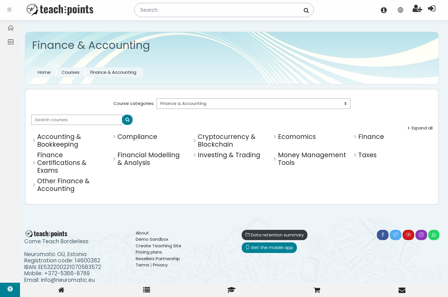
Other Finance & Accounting (63, 184)
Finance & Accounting (113, 72)
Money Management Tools (312, 158)
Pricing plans (149, 252)
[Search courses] (76, 120)
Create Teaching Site (158, 246)
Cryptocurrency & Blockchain (227, 140)
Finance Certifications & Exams (62, 162)
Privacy (160, 265)
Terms (142, 265)
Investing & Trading (229, 155)
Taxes (367, 155)
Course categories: (133, 103)
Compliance (137, 136)
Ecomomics (297, 136)
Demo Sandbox (152, 239)
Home (44, 72)
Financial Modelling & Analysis (148, 158)
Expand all (422, 128)
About (142, 233)
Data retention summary (274, 235)
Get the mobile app (269, 247)
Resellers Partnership (158, 259)
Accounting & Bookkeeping (59, 140)
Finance (371, 136)
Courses (70, 72)
